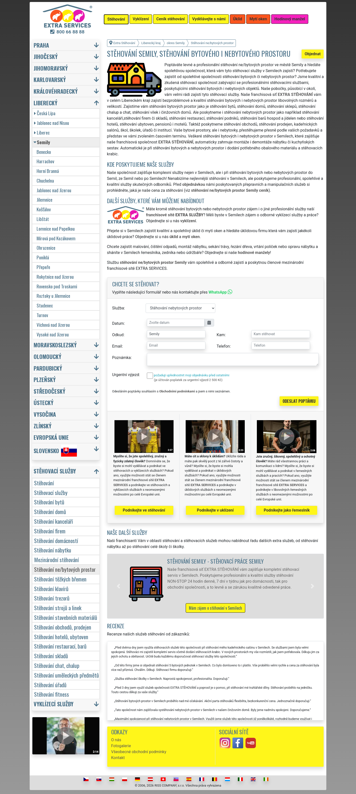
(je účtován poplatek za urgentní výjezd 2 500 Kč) (188, 380)
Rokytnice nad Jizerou (55, 276)
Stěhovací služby (50, 492)
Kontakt (118, 757)
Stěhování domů (50, 511)
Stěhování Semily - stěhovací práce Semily (215, 561)
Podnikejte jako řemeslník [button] (287, 510)
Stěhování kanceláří (53, 521)
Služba (118, 308)
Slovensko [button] (55, 451)
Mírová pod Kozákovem (56, 238)
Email (117, 346)
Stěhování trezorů (51, 598)
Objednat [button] (313, 54)
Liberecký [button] (45, 103)
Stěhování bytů (49, 502)
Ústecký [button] (43, 402)
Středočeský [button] (49, 391)
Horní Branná (48, 170)
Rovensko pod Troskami (57, 286)
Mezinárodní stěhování (56, 559)
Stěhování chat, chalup (56, 665)
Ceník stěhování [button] (170, 19)
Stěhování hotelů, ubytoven (61, 636)
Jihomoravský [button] (51, 68)
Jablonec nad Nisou (51, 122)
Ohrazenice (46, 247)
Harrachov (45, 161)
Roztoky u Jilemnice (53, 295)
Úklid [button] (237, 19)
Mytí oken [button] (258, 19)
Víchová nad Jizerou (53, 324)
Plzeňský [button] (45, 379)
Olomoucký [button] (47, 356)
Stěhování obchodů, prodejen (62, 627)
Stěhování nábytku (52, 550)
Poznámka (121, 357)
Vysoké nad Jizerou (53, 334)
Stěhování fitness (51, 694)
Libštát (43, 218)
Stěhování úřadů (50, 685)
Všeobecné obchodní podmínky (138, 751)
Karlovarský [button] (50, 79)
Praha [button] (41, 45)
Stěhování (44, 483)
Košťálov (44, 209)
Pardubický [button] (48, 368)
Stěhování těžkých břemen (60, 579)
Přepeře (43, 267)
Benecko (44, 151)
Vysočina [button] (45, 414)
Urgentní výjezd (125, 374)
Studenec (45, 305)
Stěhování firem (50, 531)
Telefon (223, 346)
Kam (221, 334)
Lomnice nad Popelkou (56, 228)
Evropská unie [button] (51, 437)
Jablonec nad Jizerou (54, 190)
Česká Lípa (44, 113)
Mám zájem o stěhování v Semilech (215, 608)
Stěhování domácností (56, 540)
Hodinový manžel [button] (289, 19)
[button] (118, 586)
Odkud (118, 334)
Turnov (42, 315)
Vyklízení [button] (141, 19)
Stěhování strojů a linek (57, 607)
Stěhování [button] (116, 19)
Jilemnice (44, 199)
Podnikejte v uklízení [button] (215, 510)
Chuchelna (45, 180)
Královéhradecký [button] (56, 91)
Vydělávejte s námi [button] (208, 19)
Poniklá (43, 257)
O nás (116, 740)
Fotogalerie (121, 745)
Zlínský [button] (42, 426)
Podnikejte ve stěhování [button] (144, 510)
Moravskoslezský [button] (55, 345)
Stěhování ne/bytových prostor (65, 569)
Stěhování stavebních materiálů (65, 617)
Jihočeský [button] (46, 56)
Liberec (42, 132)
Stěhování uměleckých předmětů (66, 675)
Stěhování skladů (51, 656)
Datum (118, 323)
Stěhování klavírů (51, 588)
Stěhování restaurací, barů (60, 646)
